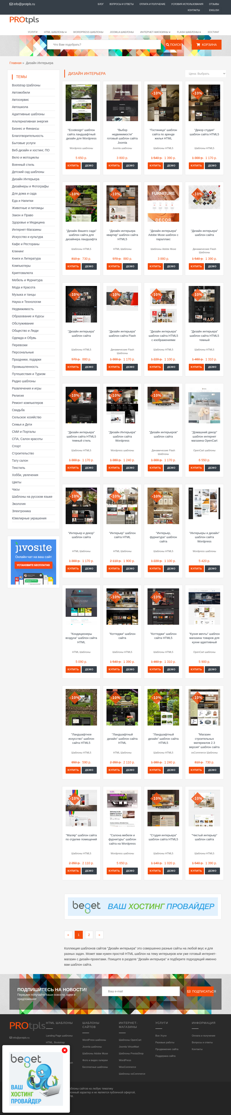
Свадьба (18, 410)
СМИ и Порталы (24, 431)
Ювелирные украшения (29, 518)
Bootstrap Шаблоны (26, 85)
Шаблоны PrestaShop (131, 1053)
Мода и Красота (23, 287)
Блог (101, 4)
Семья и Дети (22, 424)
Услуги (32, 32)
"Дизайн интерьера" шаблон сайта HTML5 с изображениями (163, 335)
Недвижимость (23, 309)
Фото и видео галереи (95, 1060)
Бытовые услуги (23, 143)
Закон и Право (22, 215)
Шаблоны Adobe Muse (95, 1053)
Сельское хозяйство (26, 417)
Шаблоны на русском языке (32, 496)
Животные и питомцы (28, 208)
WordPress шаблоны (88, 32)
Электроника (21, 511)
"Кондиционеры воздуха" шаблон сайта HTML (81, 638)
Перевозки (20, 345)
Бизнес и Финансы (25, 128)
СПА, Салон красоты (27, 439)
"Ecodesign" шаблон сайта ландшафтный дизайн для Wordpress (81, 134)
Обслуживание (23, 323)
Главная (15, 63)
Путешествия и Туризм (28, 374)
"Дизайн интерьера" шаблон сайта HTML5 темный (204, 335)
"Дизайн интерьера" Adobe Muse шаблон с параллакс (163, 235)
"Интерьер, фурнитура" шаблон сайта (163, 537)
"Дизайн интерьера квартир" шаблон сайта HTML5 (122, 235)
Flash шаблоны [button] (189, 32)
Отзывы (214, 4)
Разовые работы (164, 1042)
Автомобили (21, 92)
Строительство (23, 453)
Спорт (16, 446)
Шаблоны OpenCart (130, 1040)
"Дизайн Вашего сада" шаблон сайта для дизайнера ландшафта (81, 235)
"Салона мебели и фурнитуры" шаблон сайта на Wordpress (122, 839)
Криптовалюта (22, 273)
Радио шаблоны (24, 381)
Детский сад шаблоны (28, 172)
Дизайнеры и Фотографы (30, 186)
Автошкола (20, 107)
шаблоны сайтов (77, 1088)
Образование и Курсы (28, 316)
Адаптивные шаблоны (28, 114)
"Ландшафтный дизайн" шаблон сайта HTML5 (163, 738)
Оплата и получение (152, 4)
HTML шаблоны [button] (55, 32)
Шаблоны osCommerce (132, 1073)
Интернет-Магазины (26, 229)
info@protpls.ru (22, 4)
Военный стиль (23, 164)
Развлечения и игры (26, 388)
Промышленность (25, 367)
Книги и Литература (26, 258)
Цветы (16, 482)
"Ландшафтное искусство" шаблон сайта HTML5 (81, 738)
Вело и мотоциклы (25, 157)
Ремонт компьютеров (27, 403)
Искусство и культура (27, 237)
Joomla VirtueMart (129, 1046)
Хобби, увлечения (25, 475)
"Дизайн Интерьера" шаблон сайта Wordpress (122, 436)
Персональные (23, 352)
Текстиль (18, 468)
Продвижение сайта (166, 1049)
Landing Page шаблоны (59, 1035)
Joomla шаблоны (122, 32)
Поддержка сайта (165, 1056)
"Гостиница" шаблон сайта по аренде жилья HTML (163, 134)
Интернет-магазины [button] (155, 32)
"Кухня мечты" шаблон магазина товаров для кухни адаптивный (204, 638)
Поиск (173, 44)
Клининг (18, 251)
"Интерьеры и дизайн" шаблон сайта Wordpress (204, 537)
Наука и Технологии (26, 302)
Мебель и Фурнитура (27, 280)
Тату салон (20, 460)
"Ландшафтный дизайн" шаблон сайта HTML (122, 738)
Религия (18, 395)
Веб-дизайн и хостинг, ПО (31, 150)
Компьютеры (21, 265)
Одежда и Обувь (24, 338)
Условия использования (187, 4)
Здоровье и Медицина (28, 222)
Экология (18, 504)
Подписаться (200, 991)
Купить (73, 165)
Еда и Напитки (22, 201)
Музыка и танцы (24, 294)
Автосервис (20, 99)
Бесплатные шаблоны (95, 1067)
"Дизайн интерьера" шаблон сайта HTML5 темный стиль (81, 436)
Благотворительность (28, 136)
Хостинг (213, 32)
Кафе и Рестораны (25, 244)
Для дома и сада (24, 193)
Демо (89, 165)
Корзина (206, 44)
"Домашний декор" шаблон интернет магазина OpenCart (204, 436)
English (214, 10)
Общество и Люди (25, 330)
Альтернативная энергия (30, 121)
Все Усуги (160, 1035)
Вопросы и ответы (122, 4)
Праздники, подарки (26, 359)
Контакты (194, 10)
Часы (16, 489)
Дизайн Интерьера (25, 179)
